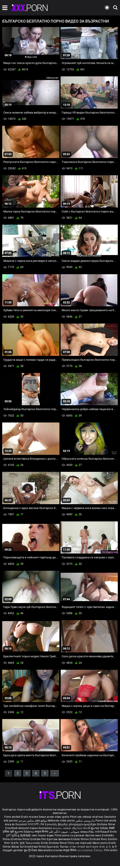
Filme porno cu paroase (69, 835)
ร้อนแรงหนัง (33, 843)
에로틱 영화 (18, 843)
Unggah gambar (13, 850)
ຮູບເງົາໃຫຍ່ (31, 850)
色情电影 (26, 835)
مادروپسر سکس (85, 820)
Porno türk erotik (105, 820)
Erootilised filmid (36, 846)
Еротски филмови (59, 839)
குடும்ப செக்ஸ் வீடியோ (67, 828)
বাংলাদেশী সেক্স (36, 824)
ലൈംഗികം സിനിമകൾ (95, 831)
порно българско (41, 828)
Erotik (45, 843)
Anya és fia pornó (16, 824)
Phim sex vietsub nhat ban (87, 816)
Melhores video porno (61, 820)
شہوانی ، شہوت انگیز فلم (64, 831)
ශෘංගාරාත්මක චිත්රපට (90, 850)
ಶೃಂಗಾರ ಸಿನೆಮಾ (100, 828)
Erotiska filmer (106, 824)
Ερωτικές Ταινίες (58, 846)
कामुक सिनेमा (42, 831)
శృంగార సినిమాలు (25, 831)
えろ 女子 (111, 846)
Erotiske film (38, 839)
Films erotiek (12, 816)
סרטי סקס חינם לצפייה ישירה (87, 846)
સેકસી (86, 828)
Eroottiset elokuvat (17, 828)
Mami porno (100, 843)
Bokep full (17, 846)
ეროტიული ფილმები (83, 824)
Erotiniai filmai (20, 839)
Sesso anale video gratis (54, 816)
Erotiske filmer (58, 843)
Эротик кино (93, 835)
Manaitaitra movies (50, 850)
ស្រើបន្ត (15, 835)
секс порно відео (43, 835)
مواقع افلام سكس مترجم (33, 820)
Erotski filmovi (80, 839)
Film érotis (110, 850)
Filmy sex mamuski (80, 843)
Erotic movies (30, 816)
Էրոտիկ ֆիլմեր (57, 824)
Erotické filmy (99, 839)
